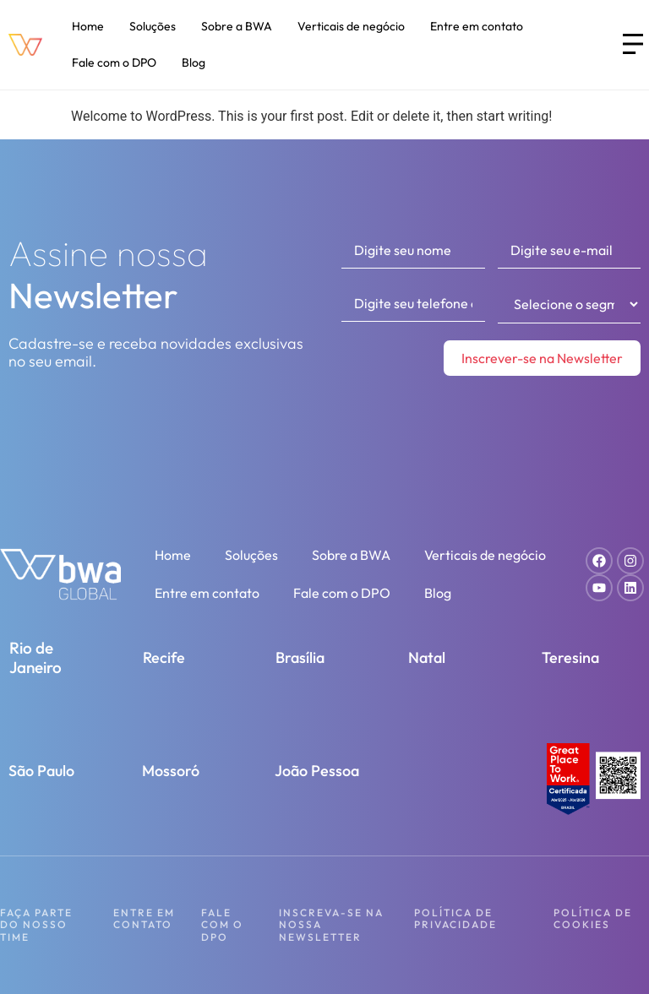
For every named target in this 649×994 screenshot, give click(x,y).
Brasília (299, 657)
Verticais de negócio (351, 26)
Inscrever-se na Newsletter (542, 358)
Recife (164, 657)
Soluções (152, 26)
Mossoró (170, 770)
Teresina (570, 657)
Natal (426, 657)
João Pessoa (317, 770)
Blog (193, 62)
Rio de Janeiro (35, 657)
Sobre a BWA (236, 26)
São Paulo (41, 770)
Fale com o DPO (114, 62)
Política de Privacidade (455, 918)
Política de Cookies (593, 918)
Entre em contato (476, 26)
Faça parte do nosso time (36, 924)
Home (88, 26)
